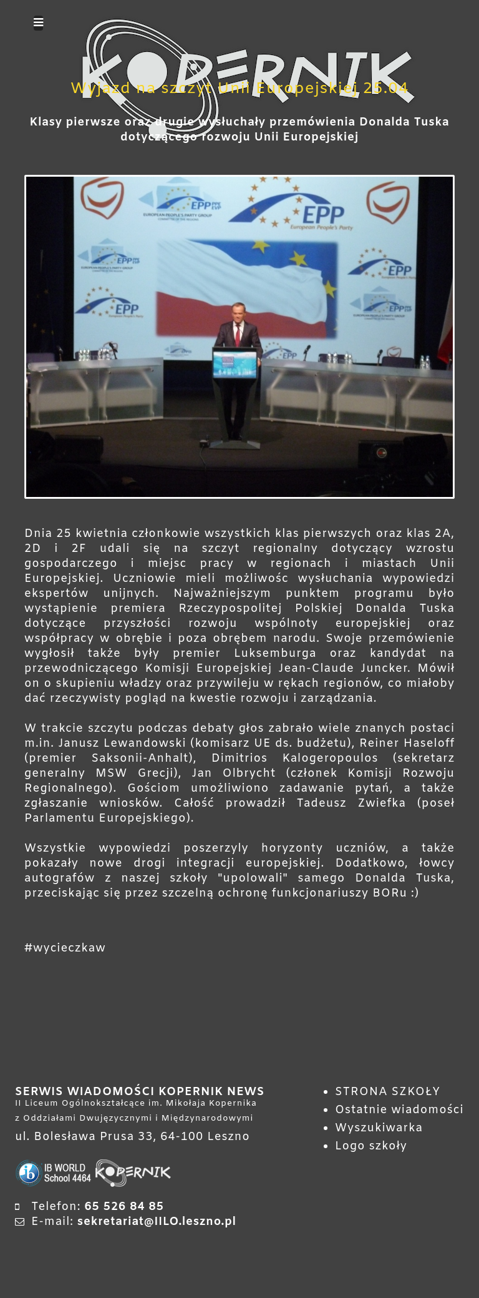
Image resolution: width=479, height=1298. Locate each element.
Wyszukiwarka (379, 1128)
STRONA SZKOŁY (387, 1091)
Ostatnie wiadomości (399, 1110)
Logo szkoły (371, 1146)
